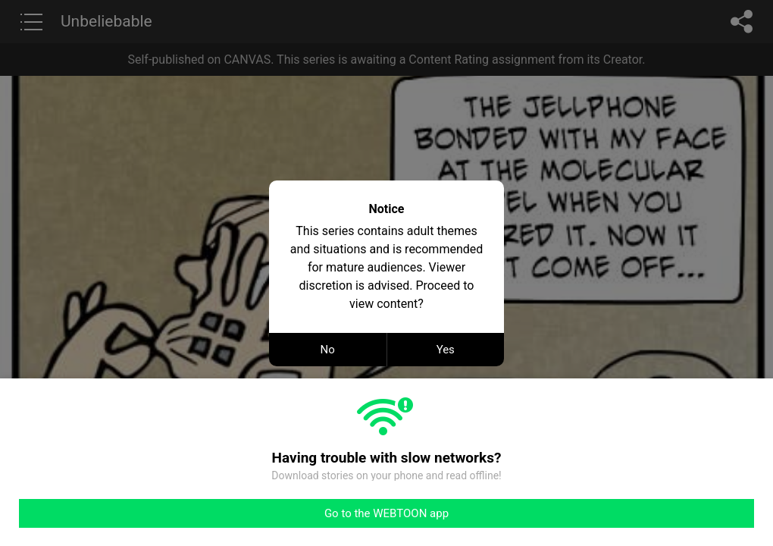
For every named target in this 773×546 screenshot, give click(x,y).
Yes (446, 349)
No (328, 349)
